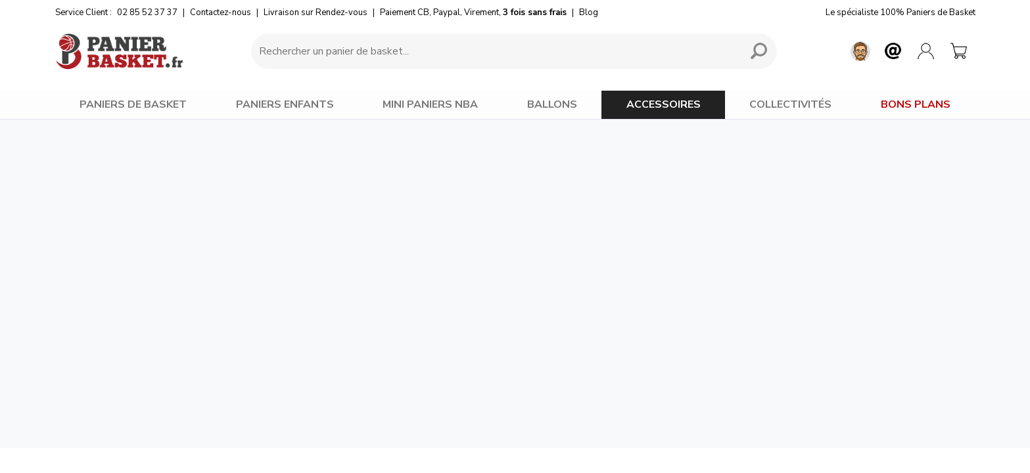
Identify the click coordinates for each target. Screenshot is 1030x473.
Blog (588, 12)
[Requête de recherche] (494, 51)
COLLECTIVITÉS (790, 104)
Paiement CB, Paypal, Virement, (473, 12)
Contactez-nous (220, 12)
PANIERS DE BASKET (133, 104)
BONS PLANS (915, 104)
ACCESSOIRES (663, 104)
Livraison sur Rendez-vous (315, 12)
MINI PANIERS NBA (430, 104)
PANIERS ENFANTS (285, 104)
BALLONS (552, 104)
